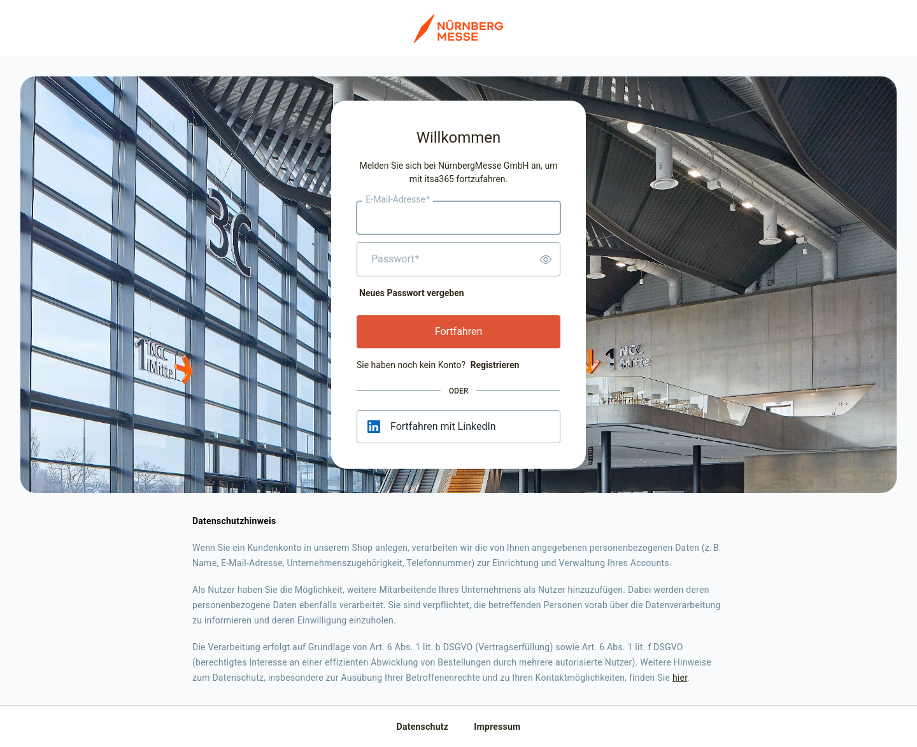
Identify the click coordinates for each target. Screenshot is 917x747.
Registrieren (494, 365)
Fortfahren (459, 331)
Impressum (497, 727)
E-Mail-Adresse (398, 200)
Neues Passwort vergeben (411, 293)
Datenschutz (423, 727)
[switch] (546, 259)
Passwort (395, 259)
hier (679, 677)
